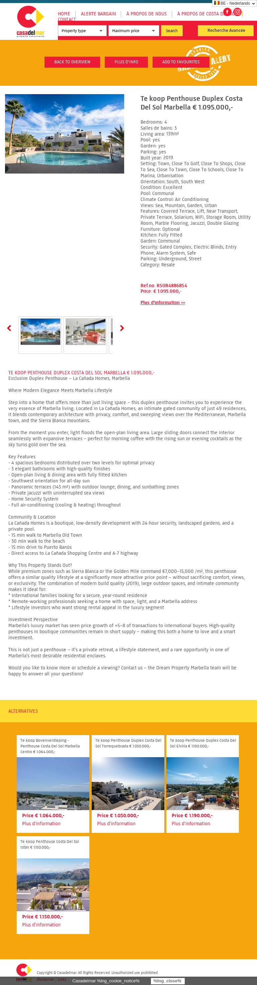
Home (64, 14)
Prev (10, 328)
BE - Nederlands (232, 3)
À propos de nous (146, 14)
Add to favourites (181, 62)
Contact (67, 19)
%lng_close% (167, 980)
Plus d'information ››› (163, 303)
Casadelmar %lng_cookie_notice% (106, 980)
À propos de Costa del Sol (207, 14)
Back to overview (72, 62)
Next (120, 328)
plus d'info (126, 62)
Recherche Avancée (226, 30)
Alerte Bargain (98, 14)
